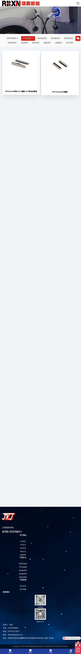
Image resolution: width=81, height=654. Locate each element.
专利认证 (23, 551)
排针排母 (35, 43)
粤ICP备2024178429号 (60, 646)
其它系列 (69, 43)
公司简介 (23, 541)
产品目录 (23, 580)
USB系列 (58, 43)
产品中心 (23, 558)
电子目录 (23, 586)
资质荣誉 (23, 555)
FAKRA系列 (12, 43)
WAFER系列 (12, 38)
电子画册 (23, 589)
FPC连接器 (28, 38)
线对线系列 (68, 38)
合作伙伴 (23, 548)
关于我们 (23, 535)
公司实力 (23, 545)
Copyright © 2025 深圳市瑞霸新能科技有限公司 (28, 646)
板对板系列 (55, 38)
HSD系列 (24, 43)
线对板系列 (42, 38)
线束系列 (47, 43)
